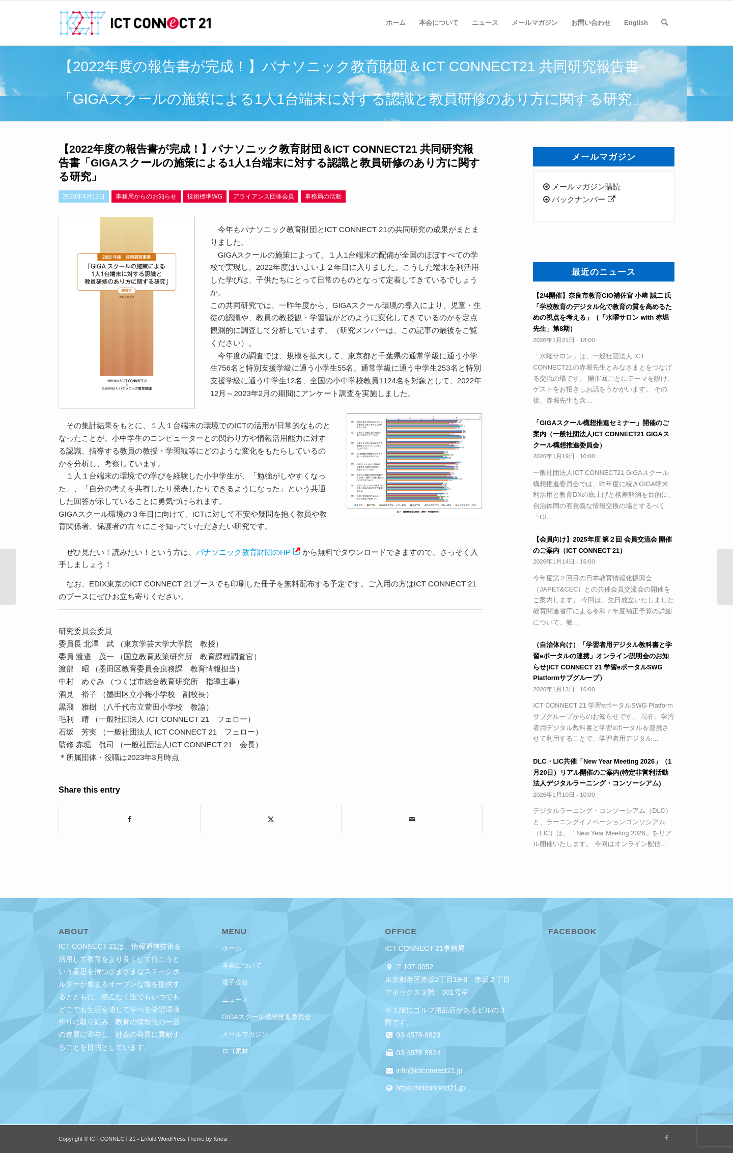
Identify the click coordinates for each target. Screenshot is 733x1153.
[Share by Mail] (412, 819)
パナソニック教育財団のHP (243, 552)
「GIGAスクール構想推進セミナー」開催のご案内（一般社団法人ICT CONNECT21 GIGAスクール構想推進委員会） (601, 433)
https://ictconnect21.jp (429, 1088)
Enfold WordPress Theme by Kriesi (184, 1139)
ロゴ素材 (235, 1051)
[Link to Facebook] (666, 1137)
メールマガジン (245, 1034)
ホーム (232, 948)
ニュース (235, 999)
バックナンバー (579, 199)
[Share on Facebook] (129, 819)
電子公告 (235, 982)
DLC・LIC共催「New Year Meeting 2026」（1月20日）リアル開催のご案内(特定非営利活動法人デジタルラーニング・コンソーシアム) (602, 772)
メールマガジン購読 (582, 186)
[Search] (664, 23)
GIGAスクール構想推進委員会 (267, 1017)
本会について (242, 965)
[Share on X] (271, 819)
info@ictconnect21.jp (428, 1070)
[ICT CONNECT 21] (135, 23)
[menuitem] (395, 23)
